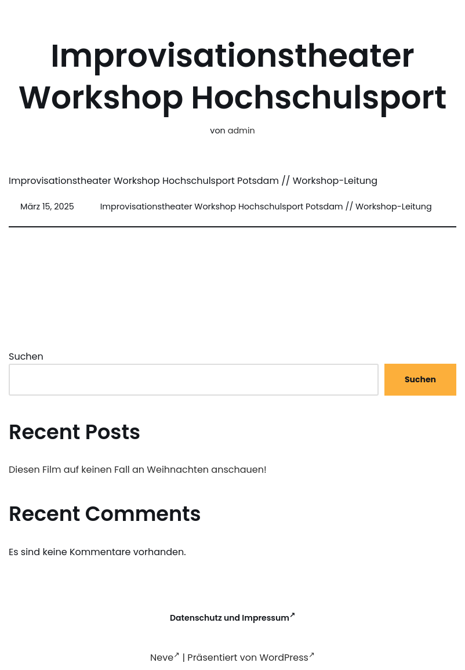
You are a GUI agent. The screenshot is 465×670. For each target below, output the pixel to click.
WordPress (287, 657)
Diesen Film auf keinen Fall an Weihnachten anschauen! (138, 469)
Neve (165, 657)
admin (241, 130)
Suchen (26, 356)
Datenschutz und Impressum (232, 618)
